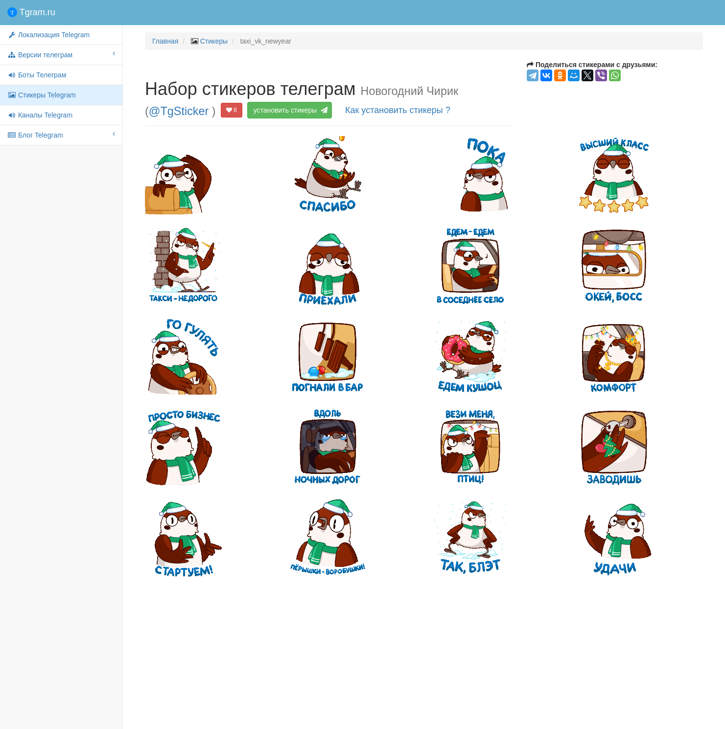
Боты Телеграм (36, 75)
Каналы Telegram (39, 115)
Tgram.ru (31, 12)
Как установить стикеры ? (397, 110)
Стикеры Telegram (41, 95)
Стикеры (214, 41)
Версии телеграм (61, 54)
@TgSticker (179, 110)
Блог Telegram (61, 134)
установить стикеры (290, 110)
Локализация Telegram (48, 35)
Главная (165, 41)
